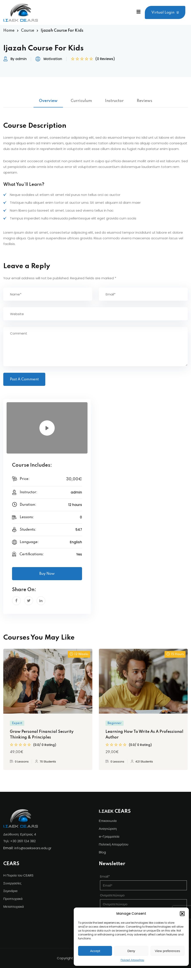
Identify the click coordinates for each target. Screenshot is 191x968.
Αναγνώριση (108, 828)
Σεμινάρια (10, 891)
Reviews (144, 101)
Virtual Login (165, 12)
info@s (20, 848)
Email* (105, 876)
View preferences (167, 951)
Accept (95, 951)
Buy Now (47, 574)
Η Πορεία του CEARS (18, 875)
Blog (102, 852)
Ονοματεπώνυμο (112, 895)
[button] (182, 913)
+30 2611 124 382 (23, 841)
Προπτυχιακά (13, 898)
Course (27, 31)
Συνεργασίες (12, 883)
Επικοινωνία (108, 820)
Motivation (53, 59)
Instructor (114, 101)
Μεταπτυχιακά (13, 906)
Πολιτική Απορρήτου (132, 960)
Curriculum (81, 101)
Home (8, 31)
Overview (48, 101)
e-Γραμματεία (109, 836)
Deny (131, 951)
